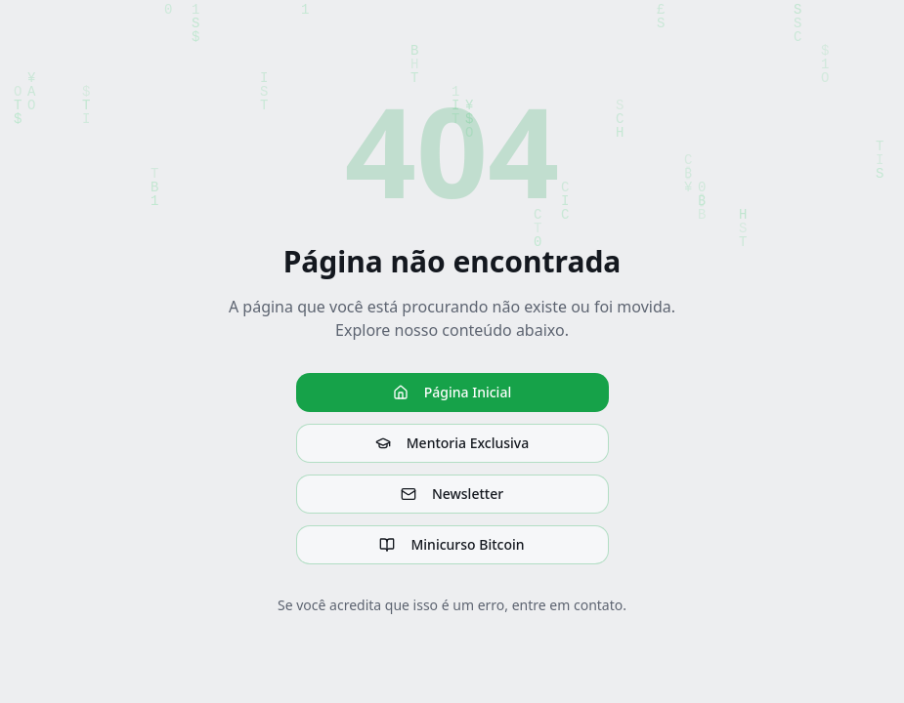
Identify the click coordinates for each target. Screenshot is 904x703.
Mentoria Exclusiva (452, 443)
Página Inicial (452, 392)
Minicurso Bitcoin (451, 544)
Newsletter (452, 493)
